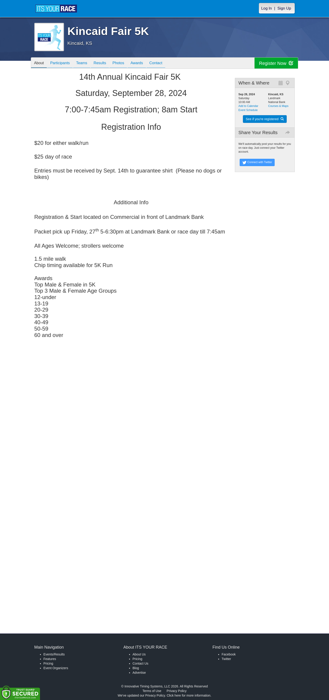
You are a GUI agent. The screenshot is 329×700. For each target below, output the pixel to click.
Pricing (48, 663)
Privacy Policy (176, 691)
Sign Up (284, 8)
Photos (124, 63)
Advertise (139, 672)
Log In (266, 8)
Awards (143, 63)
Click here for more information (188, 695)
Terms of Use (152, 691)
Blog (136, 668)
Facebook (229, 654)
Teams (84, 63)
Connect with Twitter (257, 162)
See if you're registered (265, 119)
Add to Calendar (248, 106)
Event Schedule (248, 110)
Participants (62, 63)
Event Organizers (55, 668)
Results (104, 63)
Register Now (276, 63)
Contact (163, 63)
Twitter (226, 659)
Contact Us (140, 663)
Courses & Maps (278, 106)
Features (49, 659)
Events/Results (54, 654)
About (39, 63)
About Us (139, 654)
